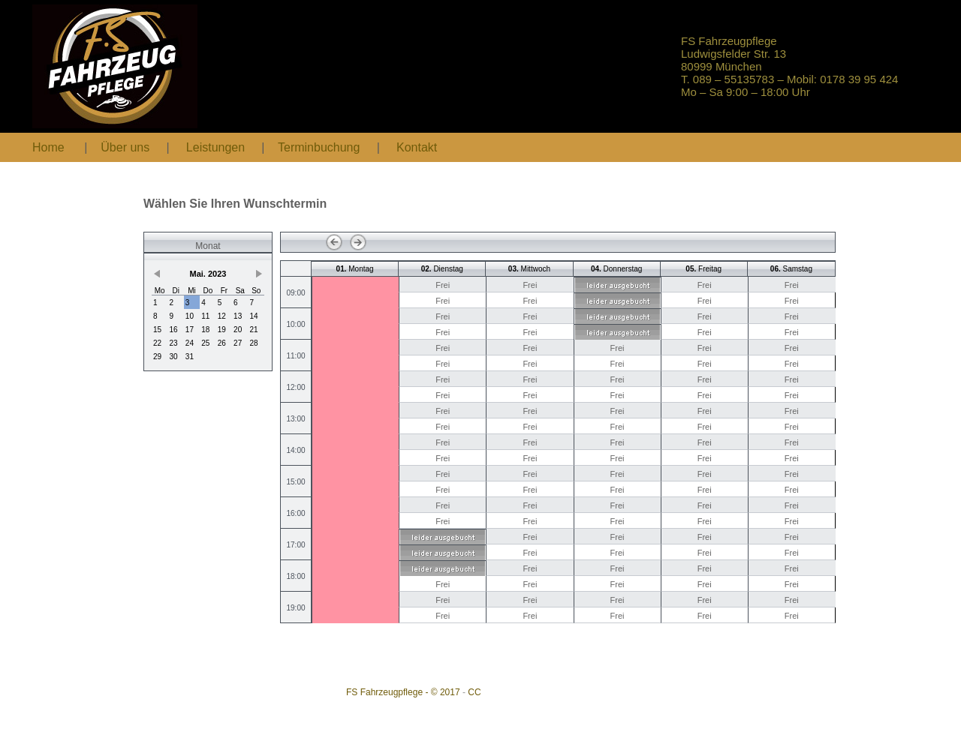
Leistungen (215, 147)
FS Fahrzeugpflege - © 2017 (403, 692)
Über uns (125, 147)
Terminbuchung (320, 147)
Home (48, 147)
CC (474, 692)
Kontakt (416, 147)
